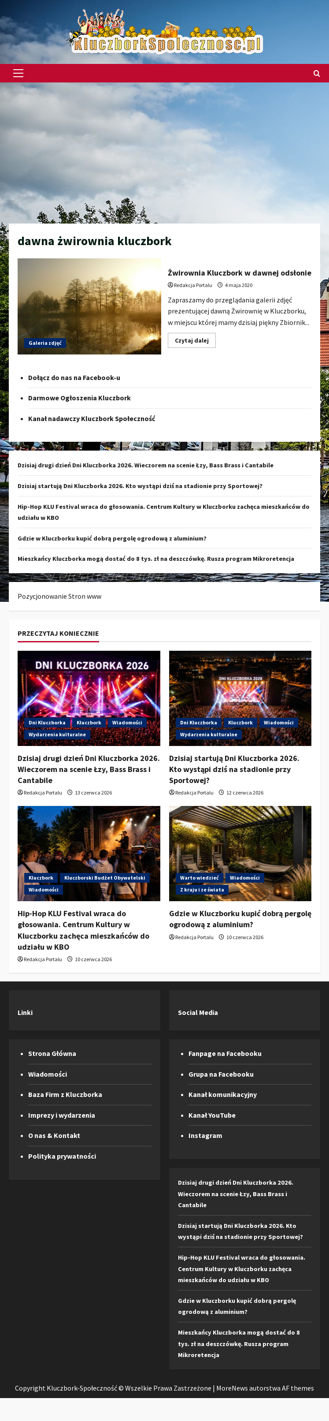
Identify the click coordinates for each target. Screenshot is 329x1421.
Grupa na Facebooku (221, 1085)
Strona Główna (52, 1064)
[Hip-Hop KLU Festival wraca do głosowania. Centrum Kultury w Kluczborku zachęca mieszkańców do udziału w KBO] (89, 865)
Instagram (205, 1146)
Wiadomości (127, 733)
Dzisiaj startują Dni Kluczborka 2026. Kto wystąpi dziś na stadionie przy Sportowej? (148, 485)
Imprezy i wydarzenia (61, 1126)
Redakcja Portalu (193, 285)
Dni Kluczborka (47, 733)
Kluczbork (89, 733)
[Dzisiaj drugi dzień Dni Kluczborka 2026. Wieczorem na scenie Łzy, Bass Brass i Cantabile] (89, 709)
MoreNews (232, 1410)
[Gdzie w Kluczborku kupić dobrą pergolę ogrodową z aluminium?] (240, 865)
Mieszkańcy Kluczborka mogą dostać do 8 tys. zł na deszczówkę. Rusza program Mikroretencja (244, 1365)
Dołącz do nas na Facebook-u (74, 377)
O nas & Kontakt (54, 1146)
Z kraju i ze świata (202, 901)
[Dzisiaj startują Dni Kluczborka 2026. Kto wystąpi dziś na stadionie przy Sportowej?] (240, 709)
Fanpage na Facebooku (225, 1064)
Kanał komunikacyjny (223, 1105)
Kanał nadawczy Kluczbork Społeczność (91, 418)
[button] (18, 73)
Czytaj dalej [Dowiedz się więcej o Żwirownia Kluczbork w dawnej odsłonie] (195, 342)
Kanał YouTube (212, 1126)
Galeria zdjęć (45, 342)
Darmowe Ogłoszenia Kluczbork (79, 397)
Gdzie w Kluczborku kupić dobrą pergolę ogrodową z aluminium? (120, 537)
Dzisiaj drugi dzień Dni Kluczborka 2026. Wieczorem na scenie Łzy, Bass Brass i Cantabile (156, 464)
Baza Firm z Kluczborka (65, 1105)
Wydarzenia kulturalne (57, 745)
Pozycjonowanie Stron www (59, 607)
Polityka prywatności (62, 1167)
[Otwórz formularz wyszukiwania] (317, 73)
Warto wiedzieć (199, 889)
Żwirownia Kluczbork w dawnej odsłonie (89, 306)
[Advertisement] (164, 148)
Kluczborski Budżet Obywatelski (104, 889)
